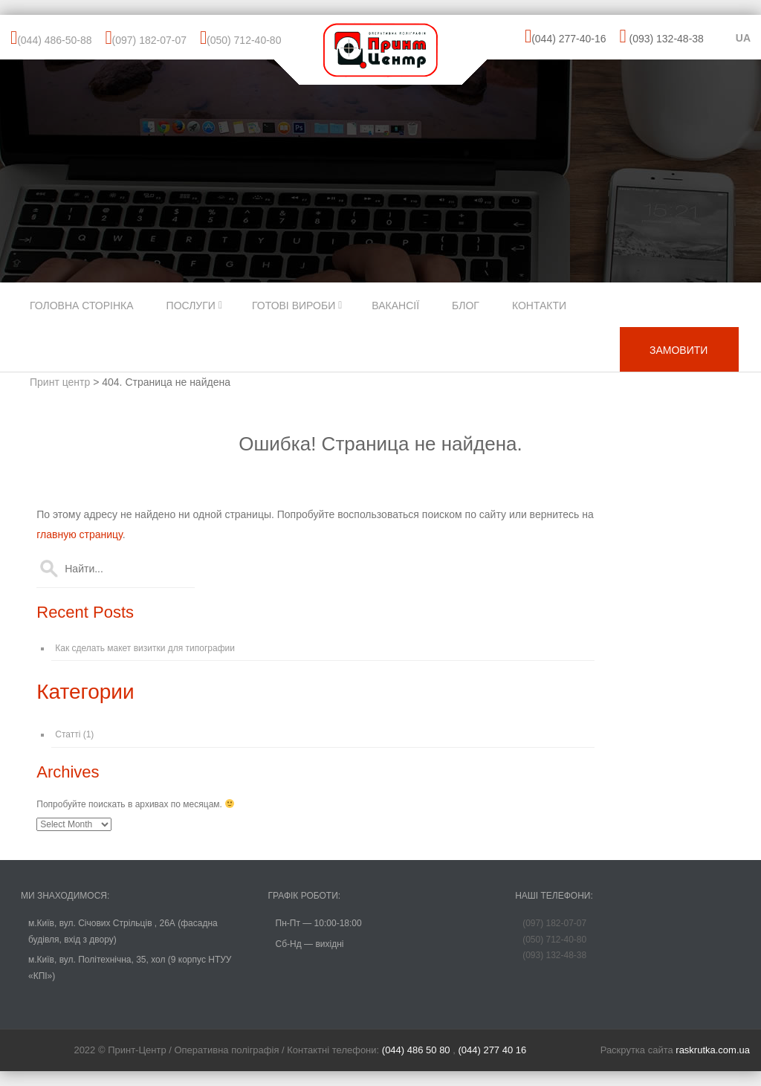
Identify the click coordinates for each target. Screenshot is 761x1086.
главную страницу (79, 534)
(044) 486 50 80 (417, 1050)
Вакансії (395, 305)
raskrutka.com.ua (713, 1050)
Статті (67, 734)
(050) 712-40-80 (244, 40)
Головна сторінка (82, 305)
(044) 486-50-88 (54, 40)
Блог (465, 305)
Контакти (539, 305)
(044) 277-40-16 (568, 39)
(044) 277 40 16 (492, 1050)
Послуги (191, 305)
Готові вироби (293, 305)
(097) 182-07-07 (149, 40)
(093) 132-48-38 (666, 39)
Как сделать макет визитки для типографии (145, 648)
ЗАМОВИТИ (678, 350)
